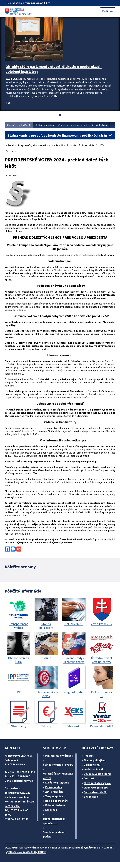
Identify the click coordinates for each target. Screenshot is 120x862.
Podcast (89, 755)
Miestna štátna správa (97, 783)
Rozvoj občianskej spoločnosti (54, 821)
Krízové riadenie (55, 805)
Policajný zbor (53, 787)
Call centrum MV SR (95, 792)
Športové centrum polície (54, 834)
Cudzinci (89, 778)
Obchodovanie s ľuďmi (97, 774)
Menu (107, 11)
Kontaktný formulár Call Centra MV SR (19, 804)
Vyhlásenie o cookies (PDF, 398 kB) (26, 852)
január (13, 151)
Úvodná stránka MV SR (19, 125)
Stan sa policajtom (95, 760)
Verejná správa (54, 796)
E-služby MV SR (92, 765)
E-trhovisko (91, 796)
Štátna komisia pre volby (58, 764)
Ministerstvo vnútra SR (59, 755)
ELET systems (60, 847)
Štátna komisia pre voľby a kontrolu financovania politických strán (71, 125)
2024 (102, 145)
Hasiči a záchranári (56, 800)
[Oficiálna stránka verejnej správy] (38, 3)
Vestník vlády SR (93, 769)
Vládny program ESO (96, 787)
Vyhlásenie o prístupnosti (98, 847)
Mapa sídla (75, 847)
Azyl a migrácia (54, 791)
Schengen (51, 810)
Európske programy (57, 782)
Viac (8, 102)
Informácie (88, 145)
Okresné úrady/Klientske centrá (58, 776)
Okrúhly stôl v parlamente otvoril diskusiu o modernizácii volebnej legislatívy (54, 69)
